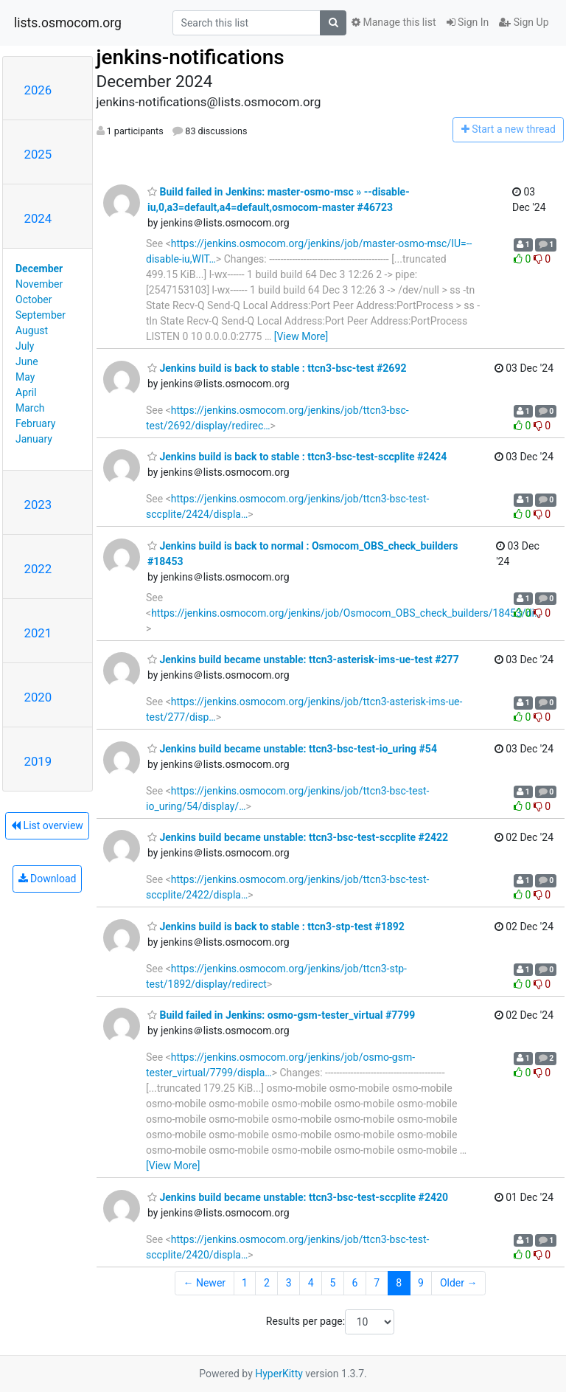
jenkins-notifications (190, 57)
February (35, 423)
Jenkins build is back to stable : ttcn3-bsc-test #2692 (276, 368)
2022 (38, 568)
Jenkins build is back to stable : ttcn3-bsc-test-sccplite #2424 (297, 457)
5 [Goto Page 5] (333, 1283)
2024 (38, 218)
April (26, 392)
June (26, 361)
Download (47, 878)
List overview (47, 825)
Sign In (468, 22)
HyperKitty (279, 1373)
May (25, 377)
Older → (459, 1283)
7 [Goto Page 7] (377, 1283)
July (24, 346)
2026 (38, 90)
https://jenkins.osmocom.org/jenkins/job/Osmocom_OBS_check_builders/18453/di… (346, 613)
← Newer (204, 1283)
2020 (38, 697)
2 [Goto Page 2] (267, 1283)
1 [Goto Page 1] (245, 1283)
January (33, 439)
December (39, 268)
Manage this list (394, 22)
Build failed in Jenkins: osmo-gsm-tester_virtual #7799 (281, 1015)
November (39, 284)
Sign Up (523, 22)
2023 (38, 504)
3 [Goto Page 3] (289, 1283)
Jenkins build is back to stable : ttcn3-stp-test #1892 (276, 926)
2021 (38, 633)
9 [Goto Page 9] (421, 1283)
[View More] (301, 336)
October (33, 299)
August (31, 330)
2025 (38, 154)
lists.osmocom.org (68, 22)
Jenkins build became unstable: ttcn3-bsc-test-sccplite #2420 (297, 1197)
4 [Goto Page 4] (311, 1283)
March (30, 408)
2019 (38, 761)
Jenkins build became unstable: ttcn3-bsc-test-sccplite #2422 (297, 837)
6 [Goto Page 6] (354, 1283)
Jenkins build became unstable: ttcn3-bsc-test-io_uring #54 (292, 749)
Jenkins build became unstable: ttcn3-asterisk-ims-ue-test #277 (303, 659)
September (40, 315)
